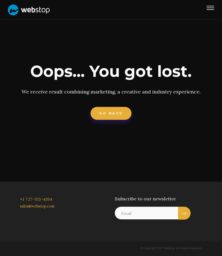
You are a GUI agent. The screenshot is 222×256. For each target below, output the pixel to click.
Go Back (111, 114)
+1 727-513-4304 (36, 199)
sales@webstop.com (37, 206)
